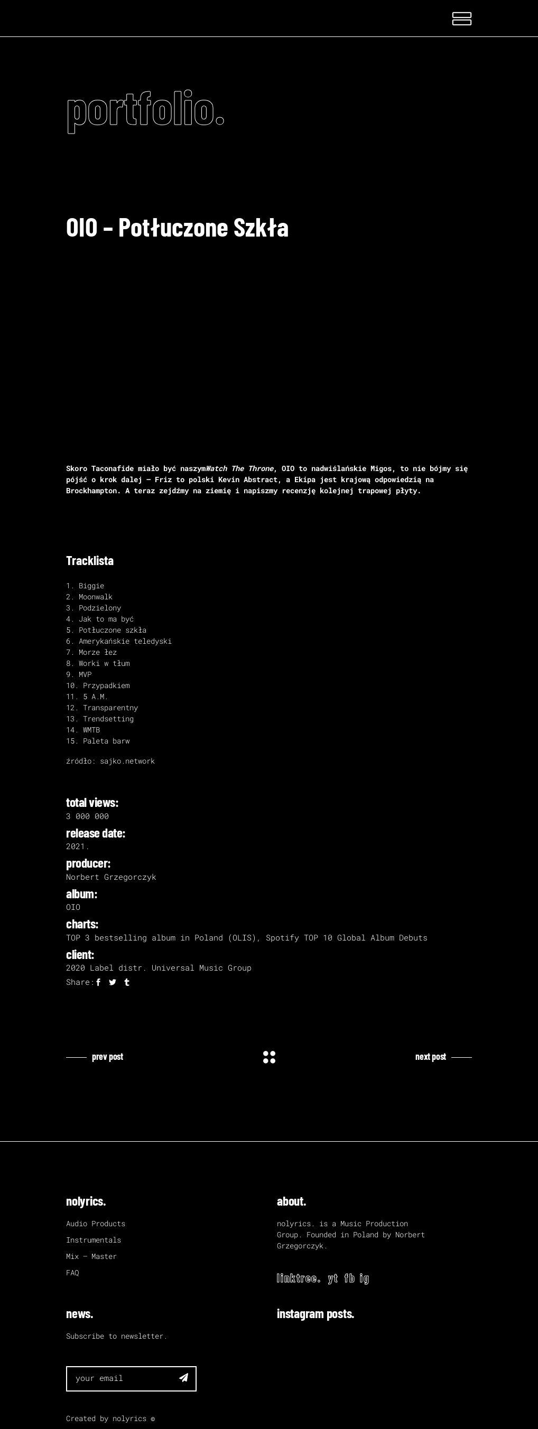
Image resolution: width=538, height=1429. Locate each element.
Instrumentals (93, 1240)
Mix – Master (91, 1256)
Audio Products (95, 1223)
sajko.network (127, 761)
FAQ (72, 1272)
